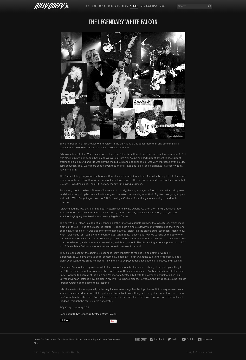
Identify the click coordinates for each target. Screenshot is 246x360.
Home (37, 339)
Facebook (157, 339)
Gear (94, 6)
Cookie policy (74, 352)
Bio (87, 6)
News (125, 6)
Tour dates (114, 6)
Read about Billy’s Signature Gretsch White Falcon (88, 314)
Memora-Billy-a (149, 6)
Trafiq (195, 352)
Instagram (205, 339)
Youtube (188, 339)
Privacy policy (59, 352)
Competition (114, 339)
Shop (162, 6)
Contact (103, 339)
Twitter (173, 339)
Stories (134, 6)
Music (102, 6)
